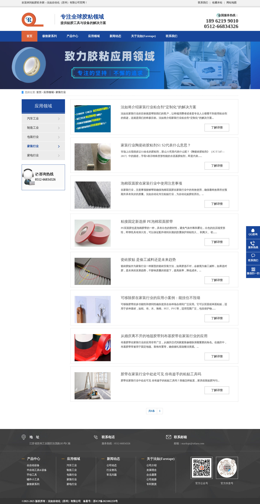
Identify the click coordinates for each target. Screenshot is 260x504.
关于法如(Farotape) (143, 36)
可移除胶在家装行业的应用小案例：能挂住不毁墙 (160, 298)
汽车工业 (33, 118)
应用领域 (94, 36)
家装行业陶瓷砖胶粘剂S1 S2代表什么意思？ (156, 145)
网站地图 (231, 2)
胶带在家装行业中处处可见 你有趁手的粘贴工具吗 (161, 374)
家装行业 (61, 92)
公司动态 (112, 465)
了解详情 (217, 127)
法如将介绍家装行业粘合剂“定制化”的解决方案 (158, 107)
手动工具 (32, 474)
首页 (29, 36)
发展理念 (151, 470)
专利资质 (151, 484)
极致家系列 (49, 36)
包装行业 (33, 136)
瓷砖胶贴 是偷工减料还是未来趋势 (148, 260)
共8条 (151, 411)
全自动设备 (33, 465)
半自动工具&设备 (37, 470)
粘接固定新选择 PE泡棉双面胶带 (147, 221)
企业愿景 (151, 474)
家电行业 (33, 155)
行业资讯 (112, 470)
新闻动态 (115, 36)
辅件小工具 (33, 479)
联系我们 (203, 2)
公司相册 (151, 479)
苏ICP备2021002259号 (105, 501)
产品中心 (72, 36)
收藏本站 (217, 2)
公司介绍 (151, 465)
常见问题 (112, 474)
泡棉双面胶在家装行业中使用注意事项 (151, 183)
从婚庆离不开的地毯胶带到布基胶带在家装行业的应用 (164, 336)
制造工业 (33, 127)
